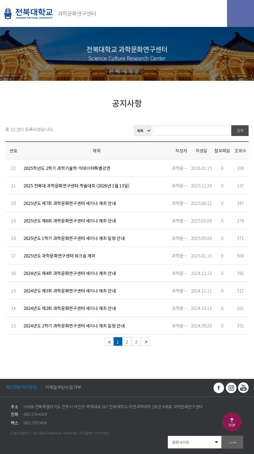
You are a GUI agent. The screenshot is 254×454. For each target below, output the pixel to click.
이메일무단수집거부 (63, 387)
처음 (108, 341)
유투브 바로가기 (243, 387)
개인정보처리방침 (21, 387)
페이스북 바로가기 (219, 387)
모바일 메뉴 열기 (240, 13)
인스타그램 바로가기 (231, 387)
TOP (231, 425)
